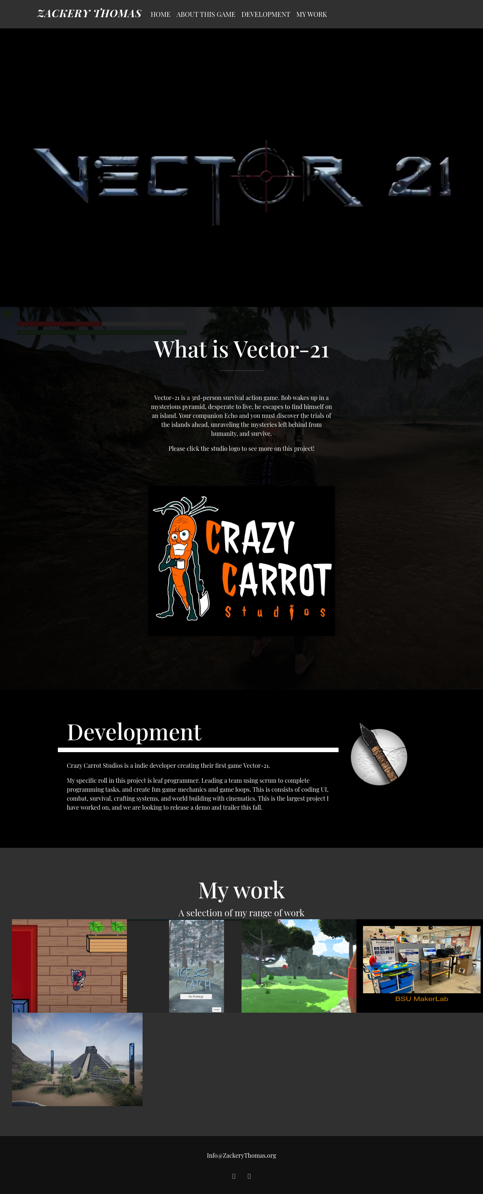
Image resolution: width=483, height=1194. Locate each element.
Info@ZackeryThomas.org (241, 1155)
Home (161, 14)
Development (266, 14)
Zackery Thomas (89, 13)
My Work (311, 14)
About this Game (206, 14)
